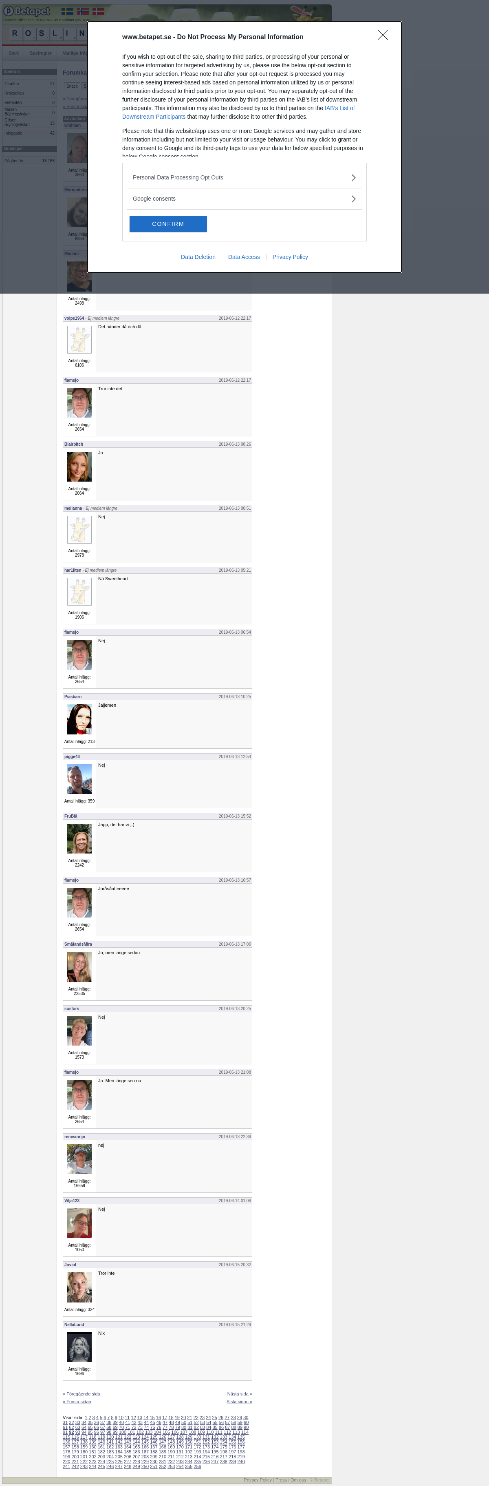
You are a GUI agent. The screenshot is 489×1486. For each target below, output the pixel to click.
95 (90, 1432)
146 (153, 1442)
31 (65, 1422)
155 (232, 1442)
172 (197, 1446)
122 (127, 1437)
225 (110, 1461)
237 (214, 1461)
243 (84, 1466)
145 (145, 1442)
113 (236, 1432)
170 (179, 1446)
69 (115, 1427)
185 (127, 1451)
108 (192, 1432)
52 (196, 1422)
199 (66, 1456)
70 (121, 1427)
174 (214, 1446)
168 (162, 1446)
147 (162, 1442)
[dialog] (244, 147)
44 (146, 1422)
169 (171, 1446)
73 (140, 1427)
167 (153, 1446)
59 (240, 1422)
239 (232, 1461)
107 (183, 1432)
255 (188, 1466)
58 (233, 1422)
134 (232, 1437)
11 (127, 1417)
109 (201, 1432)
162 (110, 1446)
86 (221, 1427)
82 (196, 1427)
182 (101, 1451)
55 (215, 1422)
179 (75, 1451)
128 (179, 1437)
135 (240, 1437)
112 (227, 1432)
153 (214, 1442)
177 (240, 1446)
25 (214, 1417)
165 (136, 1446)
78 (171, 1427)
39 (115, 1422)
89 (240, 1427)
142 (119, 1442)
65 (90, 1427)
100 (122, 1432)
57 (227, 1422)
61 (65, 1427)
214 (197, 1456)
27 (227, 1417)
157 (66, 1446)
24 (208, 1417)
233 (179, 1461)
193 (197, 1451)
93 (77, 1432)
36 (96, 1422)
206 (127, 1456)
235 (197, 1461)
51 (189, 1422)
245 (101, 1466)
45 (152, 1422)
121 (119, 1437)
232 (171, 1461)
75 (152, 1427)
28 (233, 1417)
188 (153, 1451)
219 (240, 1456)
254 (179, 1466)
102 (140, 1432)
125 (153, 1437)
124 (145, 1437)
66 (96, 1427)
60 (246, 1422)
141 (110, 1442)
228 (136, 1461)
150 (188, 1442)
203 (101, 1456)
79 (177, 1427)
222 (84, 1461)
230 (153, 1461)
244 (92, 1466)
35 (90, 1422)
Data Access (244, 257)
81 (189, 1427)
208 (145, 1456)
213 (188, 1456)
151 (197, 1442)
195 (214, 1451)
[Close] (385, 37)
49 (177, 1422)
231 (162, 1461)
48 (171, 1422)
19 (177, 1417)
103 (148, 1432)
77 (165, 1427)
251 (153, 1466)
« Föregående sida (81, 1393)
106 (174, 1432)
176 (232, 1446)
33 (77, 1422)
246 (110, 1466)
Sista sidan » (239, 1401)
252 (162, 1466)
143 (127, 1442)
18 (170, 1417)
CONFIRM (168, 224)
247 (119, 1466)
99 (115, 1432)
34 (84, 1422)
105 (166, 1432)
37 (102, 1422)
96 (96, 1432)
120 (110, 1437)
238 (223, 1461)
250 (145, 1466)
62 (71, 1427)
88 (233, 1427)
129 (188, 1437)
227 (127, 1461)
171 (188, 1446)
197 (232, 1451)
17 (164, 1417)
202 (92, 1456)
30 (245, 1417)
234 (188, 1461)
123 (136, 1437)
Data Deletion (198, 257)
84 (208, 1427)
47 (165, 1422)
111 (218, 1432)
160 (92, 1446)
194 (206, 1451)
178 (66, 1451)
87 (227, 1427)
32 (71, 1422)
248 (127, 1466)
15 (152, 1417)
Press (281, 1479)
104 (157, 1432)
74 (146, 1427)
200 (75, 1456)
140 (101, 1442)
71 (127, 1427)
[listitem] (244, 177)
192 (188, 1451)
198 (240, 1451)
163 (119, 1446)
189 (162, 1451)
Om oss (298, 1479)
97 (102, 1432)
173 (206, 1446)
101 (131, 1432)
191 (179, 1451)
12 (133, 1417)
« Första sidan (77, 1401)
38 (108, 1422)
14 (145, 1417)
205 (119, 1456)
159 (84, 1446)
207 (136, 1456)
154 (223, 1442)
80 (183, 1427)
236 (206, 1461)
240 (240, 1461)
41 (127, 1422)
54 (208, 1422)
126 (162, 1437)
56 (221, 1422)
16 (158, 1417)
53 (202, 1422)
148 (171, 1442)
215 (206, 1456)
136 (66, 1442)
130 (197, 1437)
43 (140, 1422)
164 (127, 1446)
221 (75, 1461)
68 (108, 1427)
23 (202, 1417)
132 (214, 1437)
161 (101, 1446)
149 (179, 1442)
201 (84, 1456)
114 (245, 1432)
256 (197, 1466)
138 (84, 1442)
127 (171, 1437)
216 (214, 1456)
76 (158, 1427)
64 (84, 1427)
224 (101, 1461)
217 (223, 1456)
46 (158, 1422)
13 (139, 1417)
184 (119, 1451)
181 (92, 1451)
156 (240, 1442)
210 (162, 1456)
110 (210, 1432)
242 (75, 1466)
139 (92, 1442)
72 (133, 1427)
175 (223, 1446)
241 (66, 1466)
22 (196, 1417)
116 (75, 1437)
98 (108, 1432)
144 (136, 1442)
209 (153, 1456)
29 (239, 1417)
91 (65, 1432)
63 (77, 1427)
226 (119, 1461)
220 (66, 1461)
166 (145, 1446)
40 (121, 1422)
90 (246, 1427)
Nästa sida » (239, 1393)
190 (171, 1451)
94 (84, 1432)
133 (223, 1437)
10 (121, 1417)
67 (102, 1427)
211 (171, 1456)
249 (136, 1466)
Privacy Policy (290, 257)
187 (145, 1451)
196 (223, 1451)
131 (206, 1437)
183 (110, 1451)
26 (220, 1417)
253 (171, 1466)
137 (75, 1442)
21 (189, 1417)
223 (92, 1461)
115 (66, 1437)
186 (136, 1451)
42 (133, 1422)
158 (75, 1446)
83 (202, 1427)
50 (183, 1422)
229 (145, 1461)
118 (92, 1437)
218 (232, 1456)
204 (110, 1456)
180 (84, 1451)
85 (215, 1427)
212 (179, 1456)
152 (206, 1442)
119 (101, 1437)
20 (183, 1417)
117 (84, 1437)
